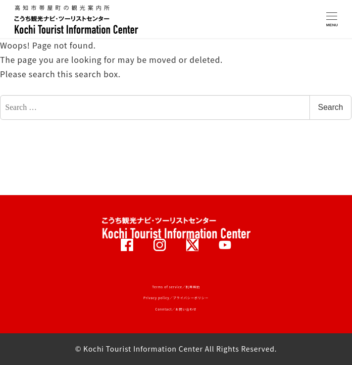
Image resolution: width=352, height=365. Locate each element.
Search (330, 107)
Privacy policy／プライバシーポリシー (176, 298)
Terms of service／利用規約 (176, 287)
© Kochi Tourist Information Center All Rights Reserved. (176, 349)
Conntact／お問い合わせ (176, 309)
